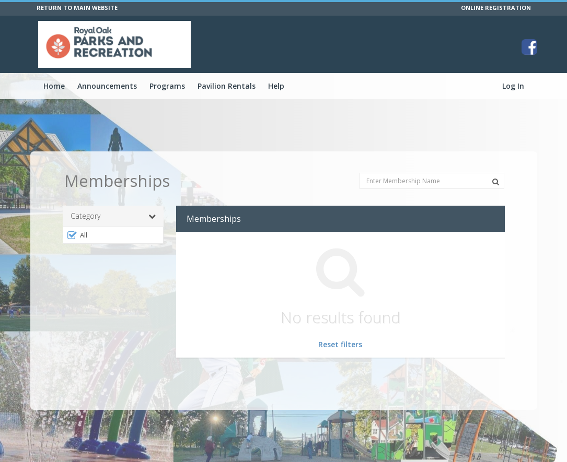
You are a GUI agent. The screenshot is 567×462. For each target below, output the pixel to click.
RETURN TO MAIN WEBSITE (77, 7)
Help (276, 86)
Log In (513, 86)
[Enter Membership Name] (432, 181)
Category (113, 216)
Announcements (107, 86)
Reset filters (340, 344)
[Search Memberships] (496, 181)
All (77, 235)
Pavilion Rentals (227, 86)
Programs (167, 86)
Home (54, 86)
